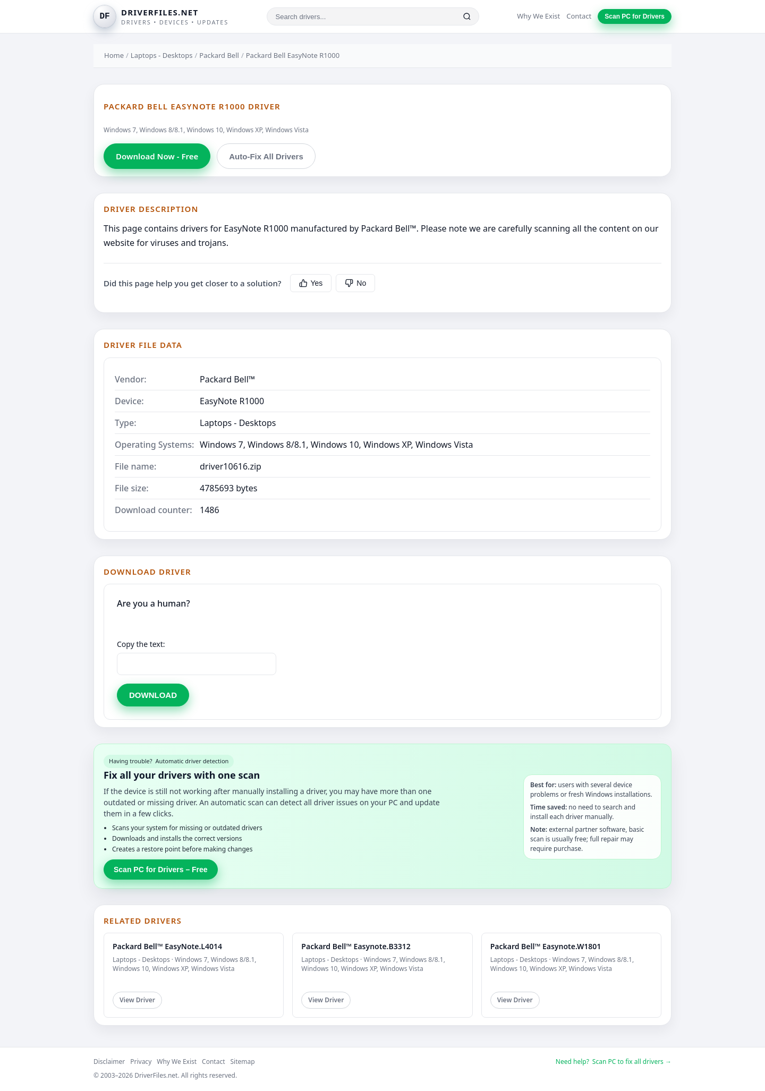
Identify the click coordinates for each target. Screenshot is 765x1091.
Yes (311, 283)
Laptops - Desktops (162, 55)
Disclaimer (109, 1061)
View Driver (137, 999)
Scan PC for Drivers (635, 16)
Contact (578, 16)
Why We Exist (538, 16)
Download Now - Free (157, 156)
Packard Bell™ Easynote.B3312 (355, 946)
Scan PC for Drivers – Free (161, 869)
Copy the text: (141, 644)
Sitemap (243, 1061)
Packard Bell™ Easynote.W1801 (545, 946)
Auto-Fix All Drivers (266, 156)
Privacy (140, 1061)
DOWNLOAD (153, 695)
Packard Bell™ (227, 379)
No (355, 283)
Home (114, 55)
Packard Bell (219, 55)
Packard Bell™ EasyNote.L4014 (167, 946)
